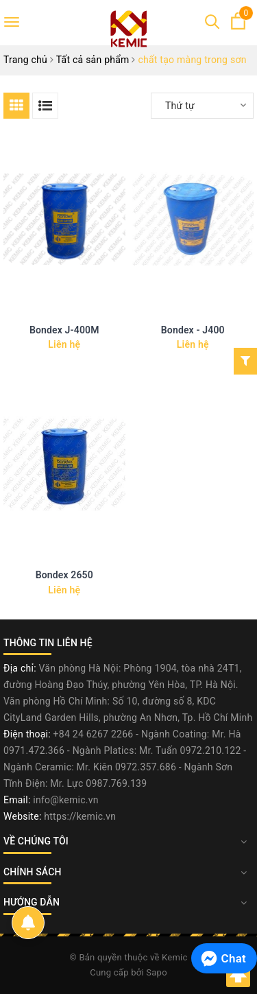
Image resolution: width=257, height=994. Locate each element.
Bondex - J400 (193, 329)
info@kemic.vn (65, 799)
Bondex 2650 (64, 574)
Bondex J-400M (64, 329)
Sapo (156, 972)
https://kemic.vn (80, 816)
